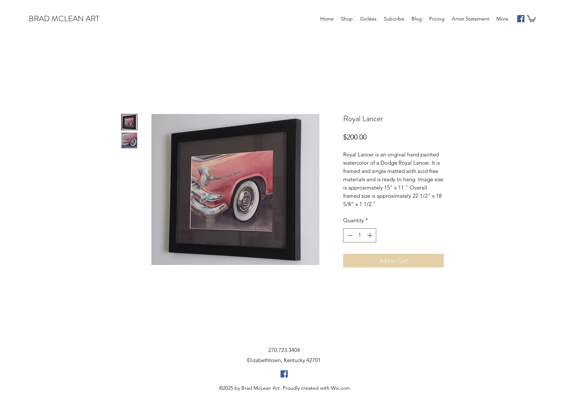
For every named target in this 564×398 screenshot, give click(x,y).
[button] (531, 18)
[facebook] (520, 18)
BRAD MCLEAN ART (64, 18)
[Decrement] (349, 235)
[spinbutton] (360, 235)
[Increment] (371, 235)
